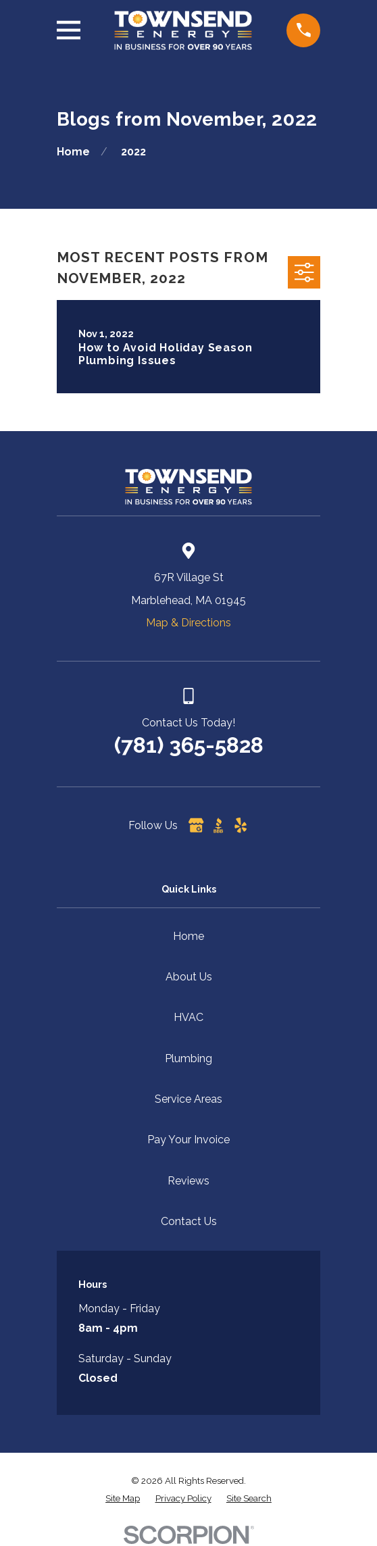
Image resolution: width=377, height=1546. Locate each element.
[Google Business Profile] (195, 825)
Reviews (188, 1180)
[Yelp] (240, 825)
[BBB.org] (218, 825)
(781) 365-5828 (188, 744)
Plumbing (188, 1058)
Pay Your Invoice (188, 1139)
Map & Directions (188, 622)
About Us (189, 976)
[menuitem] (122, 1499)
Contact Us (189, 1221)
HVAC (188, 1017)
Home (188, 936)
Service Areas (188, 1099)
